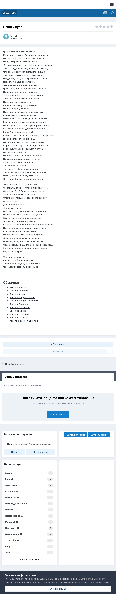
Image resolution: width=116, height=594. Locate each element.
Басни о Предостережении (24, 300)
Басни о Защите (18, 294)
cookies (65, 578)
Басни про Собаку (19, 317)
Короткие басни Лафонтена (24, 320)
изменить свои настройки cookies (23, 582)
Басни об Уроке (18, 310)
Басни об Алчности (20, 307)
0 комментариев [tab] (16, 376)
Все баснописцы (29, 559)
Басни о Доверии (19, 290)
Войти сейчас (58, 414)
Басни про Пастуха (19, 314)
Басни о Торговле (19, 304)
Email (15, 452)
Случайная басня (76, 434)
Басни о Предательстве (22, 297)
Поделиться (58, 344)
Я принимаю (58, 588)
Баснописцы (12, 464)
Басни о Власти (18, 287)
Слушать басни (99, 434)
